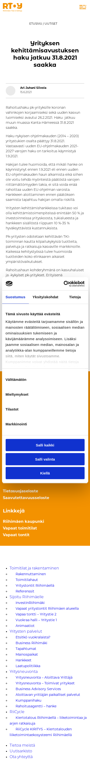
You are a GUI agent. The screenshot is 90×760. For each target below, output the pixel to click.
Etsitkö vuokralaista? (33, 637)
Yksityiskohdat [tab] (45, 297)
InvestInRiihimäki (30, 603)
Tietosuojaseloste (20, 491)
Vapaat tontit (16, 535)
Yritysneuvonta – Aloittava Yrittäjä (44, 677)
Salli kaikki (45, 445)
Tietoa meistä (22, 746)
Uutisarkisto (21, 751)
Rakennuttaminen (31, 574)
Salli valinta (45, 459)
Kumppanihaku (28, 700)
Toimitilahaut (27, 580)
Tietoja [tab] (75, 297)
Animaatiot (25, 626)
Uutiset (51, 23)
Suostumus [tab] (15, 297)
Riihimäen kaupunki (23, 522)
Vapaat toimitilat (20, 528)
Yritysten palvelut (26, 632)
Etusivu (35, 23)
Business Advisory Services (38, 689)
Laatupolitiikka (28, 666)
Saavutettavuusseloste (26, 498)
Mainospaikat (27, 654)
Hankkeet (23, 660)
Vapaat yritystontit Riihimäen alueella (47, 608)
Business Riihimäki (31, 643)
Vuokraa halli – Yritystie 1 (36, 620)
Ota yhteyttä (21, 757)
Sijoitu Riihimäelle (27, 597)
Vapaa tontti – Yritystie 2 (36, 614)
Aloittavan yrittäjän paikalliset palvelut (48, 694)
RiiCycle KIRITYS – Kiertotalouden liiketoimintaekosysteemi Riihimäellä (41, 732)
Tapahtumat (26, 649)
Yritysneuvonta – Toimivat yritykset (45, 683)
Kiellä (45, 473)
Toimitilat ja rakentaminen (34, 568)
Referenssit (25, 591)
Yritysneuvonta (24, 672)
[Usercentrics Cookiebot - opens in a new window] (64, 284)
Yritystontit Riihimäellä (35, 585)
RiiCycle (17, 712)
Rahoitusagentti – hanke (36, 706)
